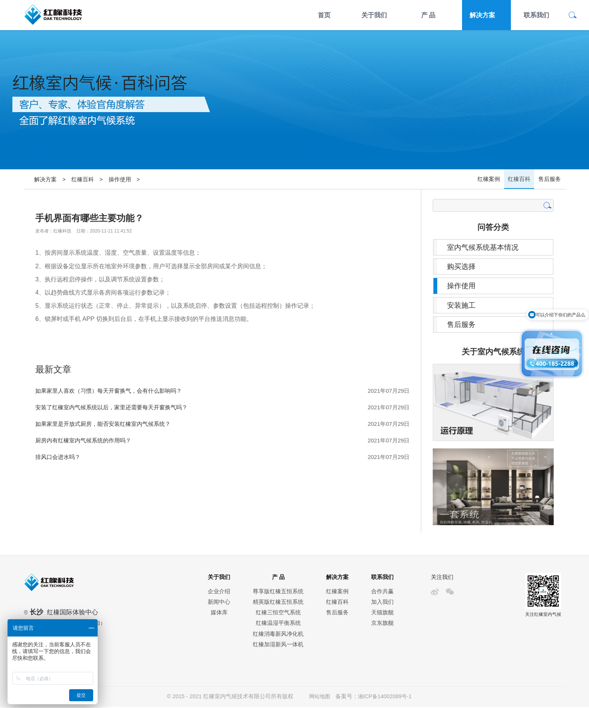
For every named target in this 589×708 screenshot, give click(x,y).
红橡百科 (82, 179)
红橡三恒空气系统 (278, 614)
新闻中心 (219, 603)
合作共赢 (382, 592)
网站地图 (319, 698)
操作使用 (120, 179)
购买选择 (462, 267)
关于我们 (374, 15)
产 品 (428, 15)
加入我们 (382, 603)
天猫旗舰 (382, 614)
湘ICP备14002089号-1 (385, 698)
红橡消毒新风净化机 (278, 635)
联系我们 (536, 15)
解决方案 (482, 15)
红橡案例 (490, 179)
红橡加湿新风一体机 (278, 646)
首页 (324, 15)
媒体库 (219, 614)
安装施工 (462, 306)
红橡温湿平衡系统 (278, 624)
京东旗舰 (382, 624)
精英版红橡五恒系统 (278, 603)
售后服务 (550, 179)
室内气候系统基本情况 (485, 247)
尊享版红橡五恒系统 (278, 592)
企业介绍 (219, 592)
